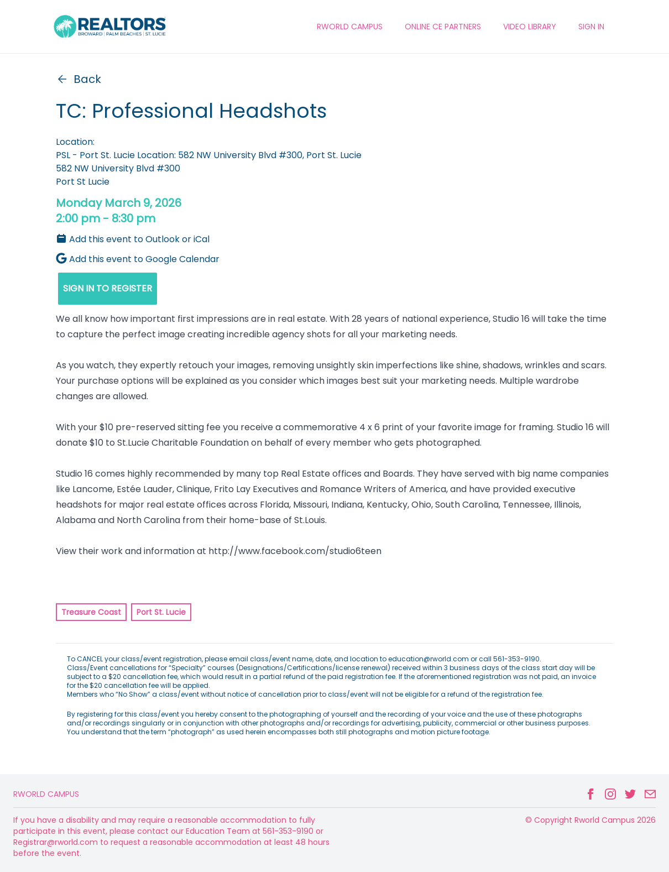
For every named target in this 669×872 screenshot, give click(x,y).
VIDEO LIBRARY (529, 26)
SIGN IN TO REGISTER (107, 288)
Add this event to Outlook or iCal (133, 239)
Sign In (591, 26)
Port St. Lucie (161, 612)
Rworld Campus (46, 794)
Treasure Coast (91, 612)
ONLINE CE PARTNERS (443, 26)
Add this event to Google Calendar (137, 259)
